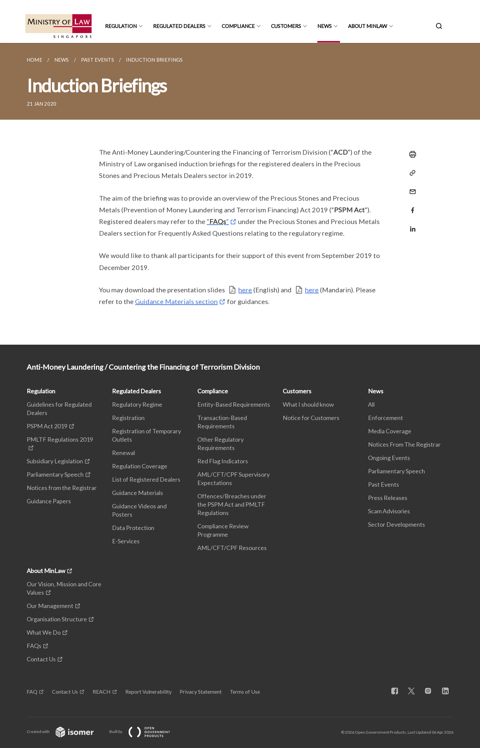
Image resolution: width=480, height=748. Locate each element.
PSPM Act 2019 (47, 426)
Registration (128, 417)
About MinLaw (367, 26)
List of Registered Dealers (146, 479)
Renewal (123, 452)
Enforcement (385, 417)
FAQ (32, 691)
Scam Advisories (389, 511)
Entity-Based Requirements (233, 404)
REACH (102, 691)
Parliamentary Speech (55, 474)
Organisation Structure (57, 619)
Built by (145, 731)
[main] (240, 194)
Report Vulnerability (148, 691)
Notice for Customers (311, 417)
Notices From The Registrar (404, 444)
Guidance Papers (49, 501)
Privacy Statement (201, 691)
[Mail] (410, 187)
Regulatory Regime (137, 404)
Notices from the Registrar (62, 487)
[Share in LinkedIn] (410, 225)
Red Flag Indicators (222, 461)
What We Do (44, 632)
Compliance (238, 26)
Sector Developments (396, 524)
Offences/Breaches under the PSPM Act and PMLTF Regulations (231, 504)
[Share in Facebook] (410, 206)
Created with (65, 731)
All (371, 404)
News (324, 26)
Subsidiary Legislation (55, 461)
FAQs (34, 645)
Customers (286, 26)
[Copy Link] (410, 173)
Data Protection (133, 527)
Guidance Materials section (176, 301)
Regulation (121, 26)
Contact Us (41, 659)
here (245, 290)
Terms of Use (245, 691)
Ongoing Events (389, 457)
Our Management (50, 605)
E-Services (126, 541)
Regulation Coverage (139, 466)
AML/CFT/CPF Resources (232, 547)
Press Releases (387, 497)
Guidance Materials (137, 492)
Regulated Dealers (179, 26)
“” (218, 221)
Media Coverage (389, 431)
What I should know (308, 404)
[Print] (410, 154)
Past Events (383, 484)
